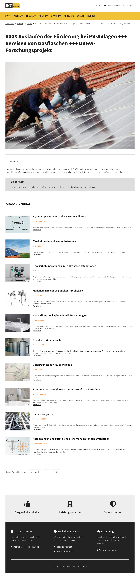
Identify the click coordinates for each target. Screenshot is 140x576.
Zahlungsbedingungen (108, 550)
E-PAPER (55, 15)
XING (56, 472)
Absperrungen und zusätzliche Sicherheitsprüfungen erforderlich (71, 438)
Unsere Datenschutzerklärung (25, 546)
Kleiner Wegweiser (44, 414)
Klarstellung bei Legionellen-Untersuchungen (60, 315)
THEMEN (30, 15)
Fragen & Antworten (63, 551)
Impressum (56, 566)
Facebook (34, 472)
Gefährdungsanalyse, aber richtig (52, 364)
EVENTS (80, 15)
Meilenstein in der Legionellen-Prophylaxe (58, 290)
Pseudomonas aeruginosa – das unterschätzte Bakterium (66, 389)
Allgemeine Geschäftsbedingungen (74, 566)
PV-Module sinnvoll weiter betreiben (54, 241)
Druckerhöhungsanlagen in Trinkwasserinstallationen (64, 266)
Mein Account (130, 5)
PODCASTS (69, 15)
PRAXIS (42, 15)
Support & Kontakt (114, 5)
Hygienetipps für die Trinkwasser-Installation (59, 216)
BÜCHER (91, 15)
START (7, 15)
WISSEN (17, 15)
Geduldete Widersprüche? (48, 340)
